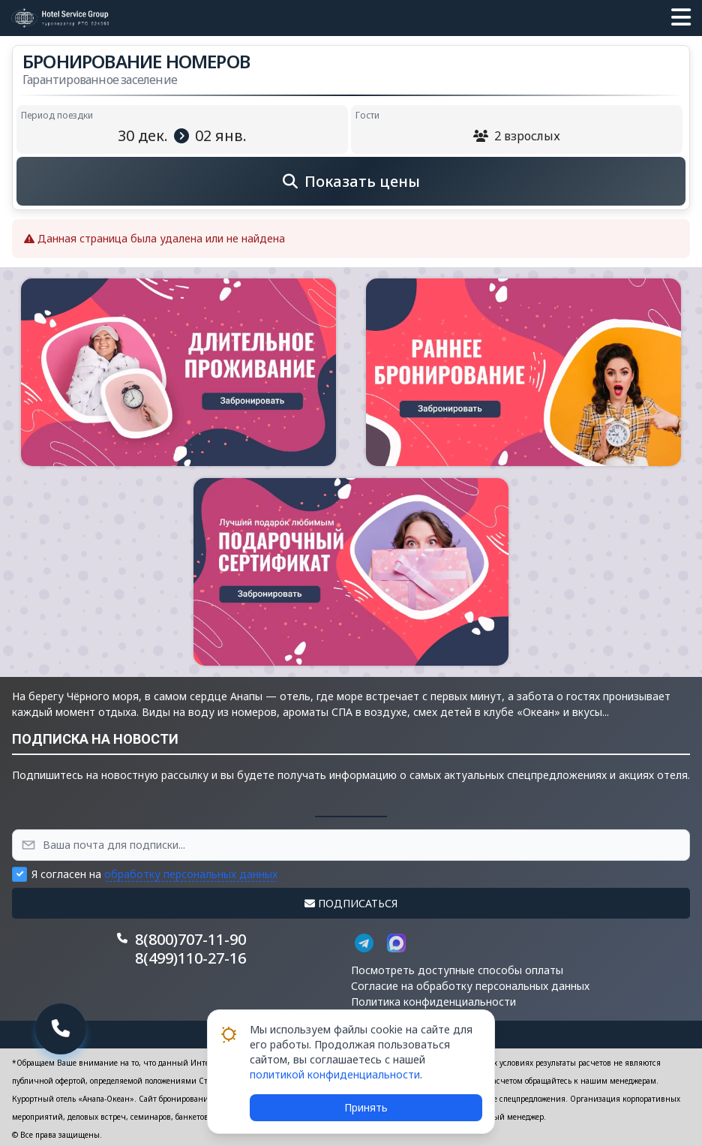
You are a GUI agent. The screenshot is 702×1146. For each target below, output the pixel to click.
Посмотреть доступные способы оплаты (457, 970)
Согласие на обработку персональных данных (470, 986)
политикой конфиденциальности (335, 1074)
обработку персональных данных (191, 874)
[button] (681, 18)
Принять (366, 1107)
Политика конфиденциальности (433, 1001)
